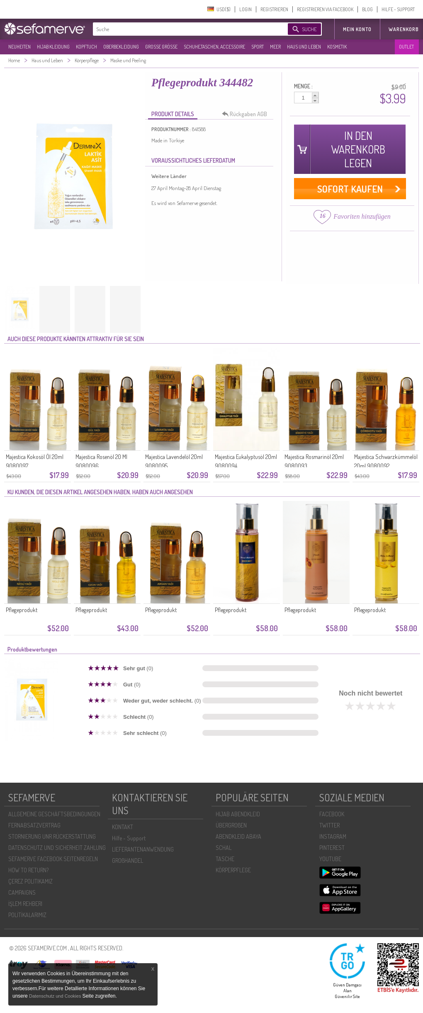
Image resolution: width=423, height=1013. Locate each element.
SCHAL (223, 847)
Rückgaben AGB (246, 114)
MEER (275, 47)
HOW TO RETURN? (28, 870)
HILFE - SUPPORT (398, 9)
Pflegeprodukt (21, 609)
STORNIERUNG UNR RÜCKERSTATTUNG (52, 836)
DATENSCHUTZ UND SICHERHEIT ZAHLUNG (57, 847)
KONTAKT (122, 826)
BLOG (367, 9)
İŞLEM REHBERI (25, 903)
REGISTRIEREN (274, 9)
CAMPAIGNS (22, 892)
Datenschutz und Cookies (55, 995)
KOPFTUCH (86, 47)
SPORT (257, 47)
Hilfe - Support (129, 838)
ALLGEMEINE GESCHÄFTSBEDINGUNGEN (54, 814)
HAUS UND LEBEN (304, 47)
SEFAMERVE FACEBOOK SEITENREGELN (53, 858)
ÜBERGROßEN (231, 825)
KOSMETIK (337, 47)
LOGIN (245, 9)
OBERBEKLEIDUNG (121, 47)
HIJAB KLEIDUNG (53, 47)
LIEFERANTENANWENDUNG (143, 849)
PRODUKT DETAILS (172, 113)
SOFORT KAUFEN (350, 189)
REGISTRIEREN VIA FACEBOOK (325, 9)
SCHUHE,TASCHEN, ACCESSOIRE (214, 47)
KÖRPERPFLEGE (233, 870)
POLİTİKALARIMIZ (27, 914)
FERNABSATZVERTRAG (34, 825)
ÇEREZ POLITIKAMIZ (30, 881)
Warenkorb (404, 29)
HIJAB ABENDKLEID (238, 814)
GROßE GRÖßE (161, 47)
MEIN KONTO (357, 29)
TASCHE (225, 858)
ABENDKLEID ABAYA (238, 836)
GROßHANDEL (127, 860)
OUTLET (406, 47)
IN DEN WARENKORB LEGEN (358, 149)
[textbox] (183, 29)
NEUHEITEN (19, 47)
